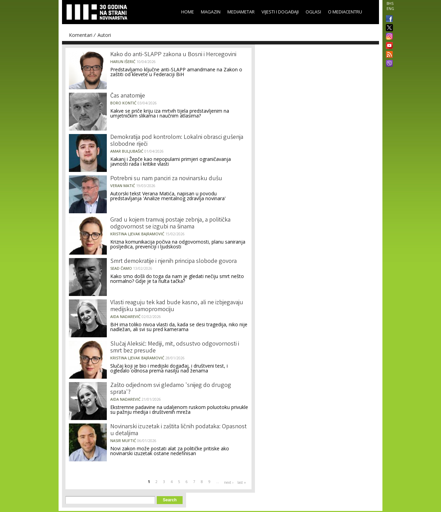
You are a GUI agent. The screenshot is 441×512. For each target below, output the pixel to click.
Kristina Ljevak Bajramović (137, 233)
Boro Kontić (123, 102)
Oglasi (313, 12)
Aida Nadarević (125, 316)
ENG (390, 8)
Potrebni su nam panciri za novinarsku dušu (166, 178)
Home (187, 12)
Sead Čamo (121, 268)
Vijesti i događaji (280, 12)
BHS (390, 3)
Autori (104, 35)
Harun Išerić (122, 61)
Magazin (210, 12)
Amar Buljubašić (126, 151)
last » (241, 482)
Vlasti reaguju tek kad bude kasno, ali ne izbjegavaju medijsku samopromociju (176, 306)
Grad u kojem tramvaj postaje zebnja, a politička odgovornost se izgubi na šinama (170, 224)
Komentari (80, 35)
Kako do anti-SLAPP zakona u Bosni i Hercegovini (173, 54)
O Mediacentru (345, 12)
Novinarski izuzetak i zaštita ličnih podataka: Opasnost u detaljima (178, 430)
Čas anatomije (127, 96)
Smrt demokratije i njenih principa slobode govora (173, 261)
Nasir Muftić (123, 440)
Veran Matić (122, 185)
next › (228, 482)
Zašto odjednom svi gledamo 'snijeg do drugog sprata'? (170, 389)
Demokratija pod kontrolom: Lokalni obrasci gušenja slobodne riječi (176, 141)
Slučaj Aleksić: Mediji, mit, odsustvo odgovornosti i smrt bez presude (174, 348)
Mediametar (241, 12)
